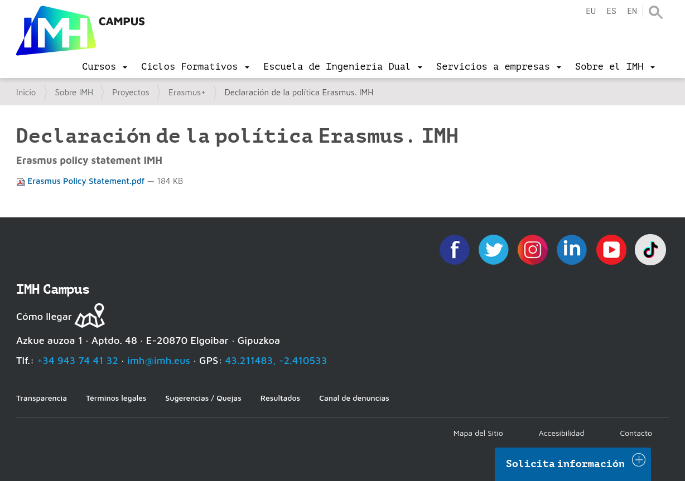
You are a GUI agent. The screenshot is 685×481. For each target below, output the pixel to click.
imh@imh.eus (158, 360)
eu (591, 11)
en (632, 11)
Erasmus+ (187, 92)
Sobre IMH (74, 92)
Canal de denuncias (354, 397)
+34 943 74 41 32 (77, 360)
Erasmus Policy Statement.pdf (81, 181)
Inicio (26, 92)
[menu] (104, 67)
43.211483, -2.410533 (276, 360)
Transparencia (41, 397)
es (611, 11)
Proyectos (130, 92)
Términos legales (116, 397)
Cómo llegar (44, 316)
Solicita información (565, 463)
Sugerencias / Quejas (203, 397)
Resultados (280, 397)
